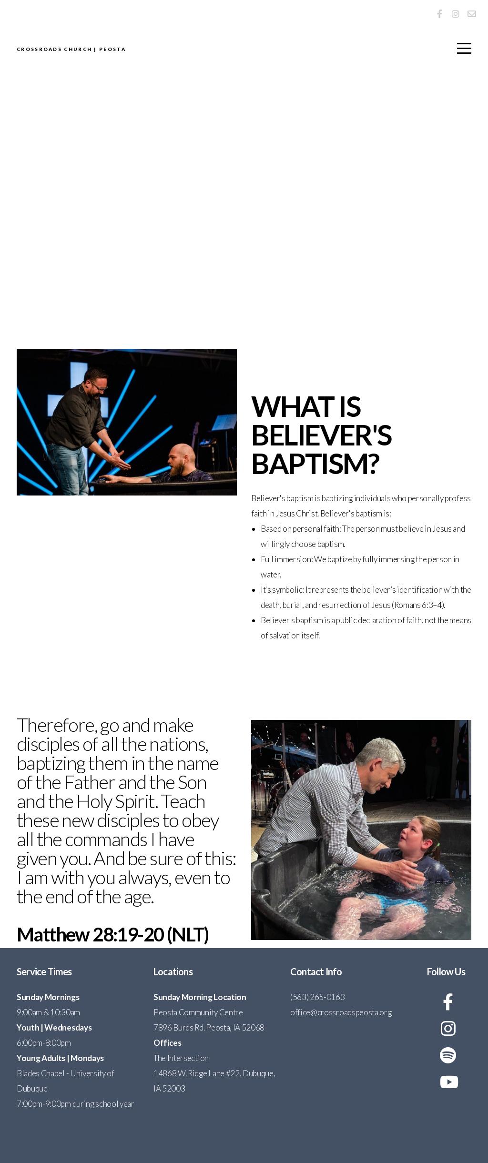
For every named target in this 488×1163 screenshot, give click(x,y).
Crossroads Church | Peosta (202, 50)
